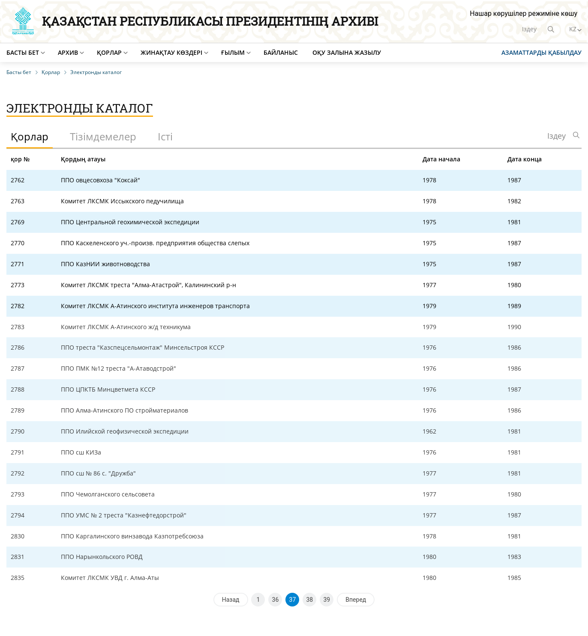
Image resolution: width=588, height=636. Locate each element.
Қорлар (109, 52)
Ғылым (233, 52)
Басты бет (22, 52)
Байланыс (281, 52)
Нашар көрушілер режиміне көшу (523, 13)
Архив (68, 52)
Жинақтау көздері (171, 52)
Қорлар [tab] (29, 136)
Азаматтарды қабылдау (541, 52)
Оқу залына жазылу (346, 52)
